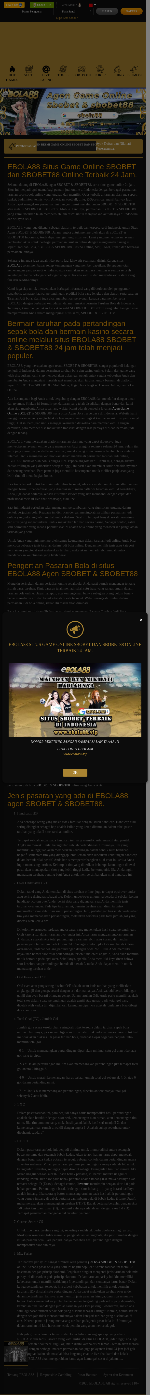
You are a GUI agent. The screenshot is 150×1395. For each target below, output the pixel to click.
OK (74, 772)
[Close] (141, 619)
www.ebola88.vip (75, 754)
